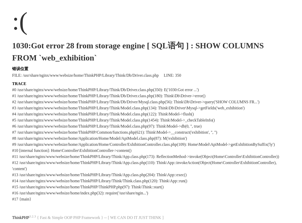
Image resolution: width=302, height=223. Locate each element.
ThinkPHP (20, 217)
